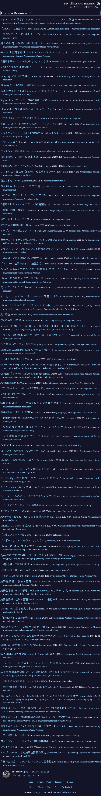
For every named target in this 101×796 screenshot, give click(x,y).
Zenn (57, 787)
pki (29, 481)
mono (20, 549)
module (94, 344)
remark (85, 19)
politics (80, 564)
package (30, 377)
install (51, 142)
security (71, 23)
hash (79, 654)
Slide (49, 787)
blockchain (58, 617)
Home (32, 787)
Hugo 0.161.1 (41, 792)
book (70, 258)
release (63, 496)
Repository (59, 782)
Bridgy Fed (67, 787)
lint (43, 329)
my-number (89, 210)
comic (13, 711)
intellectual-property (90, 186)
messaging (44, 23)
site (95, 388)
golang (97, 171)
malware (67, 142)
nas (19, 252)
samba (48, 309)
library (7, 765)
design (52, 210)
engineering (9, 56)
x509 (21, 621)
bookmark (96, 91)
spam (42, 243)
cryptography (94, 100)
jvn (99, 581)
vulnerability (65, 368)
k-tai (79, 109)
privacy (21, 46)
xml (20, 612)
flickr (75, 186)
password (27, 127)
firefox (97, 43)
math (74, 359)
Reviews (40, 782)
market (67, 511)
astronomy (75, 627)
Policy (49, 782)
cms (85, 687)
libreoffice (95, 278)
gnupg (78, 278)
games (65, 747)
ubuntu (13, 145)
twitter (51, 46)
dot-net (63, 546)
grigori (52, 699)
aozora (97, 717)
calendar (64, 118)
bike (74, 61)
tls (96, 575)
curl (59, 608)
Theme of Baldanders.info (64, 792)
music (59, 675)
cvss (37, 445)
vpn (27, 136)
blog (69, 388)
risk (63, 23)
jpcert (84, 752)
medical (29, 630)
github (20, 56)
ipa (78, 752)
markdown (36, 711)
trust (70, 314)
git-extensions (79, 546)
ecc (20, 639)
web (57, 46)
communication (78, 100)
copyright (14, 675)
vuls (20, 490)
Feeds (30, 782)
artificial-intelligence (61, 28)
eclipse (12, 730)
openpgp (21, 272)
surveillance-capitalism (24, 472)
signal (79, 23)
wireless (53, 630)
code (79, 76)
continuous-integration (73, 373)
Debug (70, 782)
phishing (55, 23)
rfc (43, 711)
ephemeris (87, 627)
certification (95, 555)
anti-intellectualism (85, 761)
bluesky (63, 85)
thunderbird (58, 309)
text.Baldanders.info (79, 3)
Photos (41, 787)
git (69, 546)
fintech (69, 617)
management (25, 23)
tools (43, 46)
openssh (21, 282)
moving (60, 570)
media (35, 23)
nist (99, 67)
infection (96, 335)
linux (58, 142)
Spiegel (26, 771)
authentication (10, 23)
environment (31, 720)
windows (17, 702)
